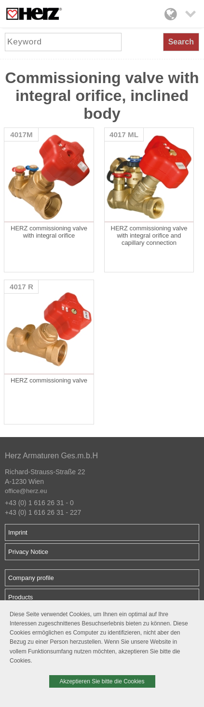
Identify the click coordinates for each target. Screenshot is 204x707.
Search (181, 42)
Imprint (17, 532)
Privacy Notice (28, 551)
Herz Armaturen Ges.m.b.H (51, 456)
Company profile (31, 577)
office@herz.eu (26, 491)
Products (20, 597)
